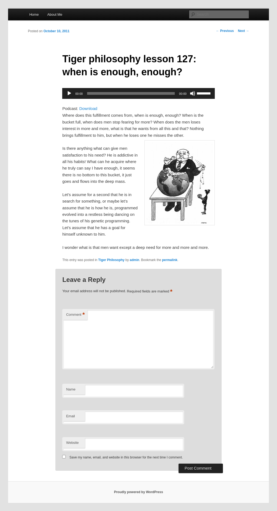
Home (34, 14)
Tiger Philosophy (111, 260)
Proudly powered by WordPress (138, 492)
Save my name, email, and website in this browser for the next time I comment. (126, 457)
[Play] (69, 93)
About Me (54, 14)
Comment (75, 315)
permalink (169, 260)
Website (72, 443)
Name (70, 389)
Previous (225, 31)
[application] (138, 93)
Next (243, 31)
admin (134, 260)
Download (88, 108)
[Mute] (192, 93)
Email (70, 416)
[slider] (131, 93)
